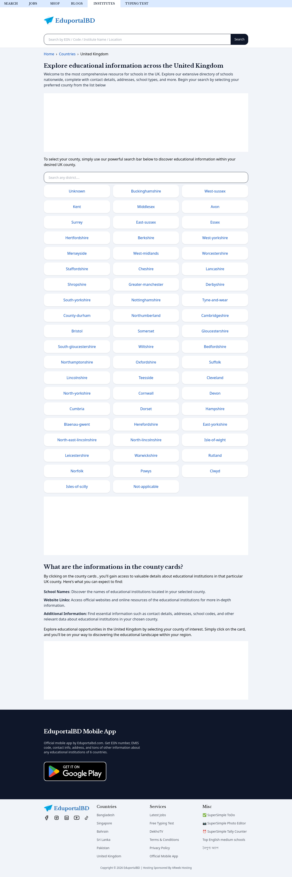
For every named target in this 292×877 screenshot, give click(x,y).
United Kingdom (109, 856)
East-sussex (146, 222)
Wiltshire (146, 346)
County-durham (77, 315)
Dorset (146, 408)
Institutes (104, 3)
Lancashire (215, 268)
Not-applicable (145, 486)
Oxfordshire (146, 362)
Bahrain (102, 831)
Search (11, 3)
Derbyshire (215, 284)
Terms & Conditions (164, 839)
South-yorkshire (77, 299)
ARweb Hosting (182, 868)
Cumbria (77, 408)
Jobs (33, 3)
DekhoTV (156, 831)
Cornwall (146, 393)
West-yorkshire (215, 237)
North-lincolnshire (146, 439)
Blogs (77, 3)
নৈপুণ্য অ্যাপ (211, 848)
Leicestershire (77, 455)
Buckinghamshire (146, 191)
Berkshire (146, 237)
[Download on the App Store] (75, 771)
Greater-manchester (146, 284)
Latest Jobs (158, 815)
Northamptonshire (77, 362)
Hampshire (215, 408)
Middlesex (146, 206)
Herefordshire (146, 424)
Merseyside (77, 253)
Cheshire (146, 268)
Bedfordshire (215, 346)
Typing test (137, 3)
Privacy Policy (160, 848)
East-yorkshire (215, 424)
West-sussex (215, 191)
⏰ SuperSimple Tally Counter (225, 831)
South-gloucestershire (77, 346)
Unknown (77, 191)
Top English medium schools (224, 839)
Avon (215, 206)
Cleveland (215, 377)
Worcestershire (215, 253)
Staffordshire (77, 268)
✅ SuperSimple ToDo (219, 815)
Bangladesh (106, 815)
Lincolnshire (77, 377)
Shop (55, 3)
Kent (77, 206)
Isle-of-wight (215, 439)
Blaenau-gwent (77, 424)
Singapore (104, 823)
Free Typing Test (162, 823)
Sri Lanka (103, 839)
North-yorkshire (77, 393)
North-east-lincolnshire (76, 439)
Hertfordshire (77, 237)
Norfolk (76, 470)
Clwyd (215, 470)
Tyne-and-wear (215, 299)
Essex (215, 222)
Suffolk (215, 362)
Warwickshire (146, 455)
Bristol (76, 331)
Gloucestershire (215, 331)
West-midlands (146, 253)
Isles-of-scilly (77, 486)
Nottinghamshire (146, 299)
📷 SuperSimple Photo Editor (224, 823)
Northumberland (145, 315)
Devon (215, 393)
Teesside (146, 377)
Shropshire (77, 284)
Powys (146, 470)
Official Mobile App (164, 856)
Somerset (146, 331)
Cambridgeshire (215, 315)
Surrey (76, 222)
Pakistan (103, 848)
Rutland (215, 455)
